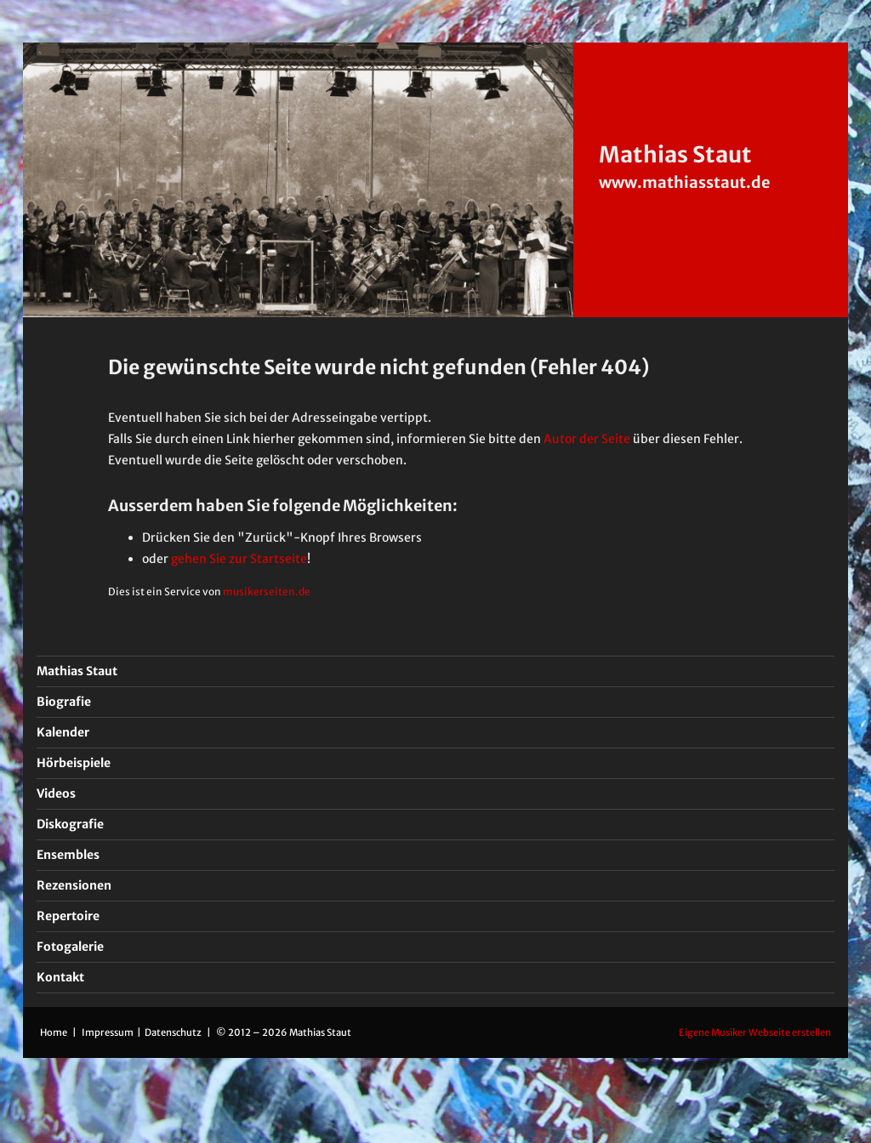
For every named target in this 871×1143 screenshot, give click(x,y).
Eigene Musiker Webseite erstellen (755, 1032)
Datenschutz (174, 1032)
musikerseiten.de (266, 591)
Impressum (108, 1032)
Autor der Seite (587, 438)
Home (53, 1032)
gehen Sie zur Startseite (239, 558)
